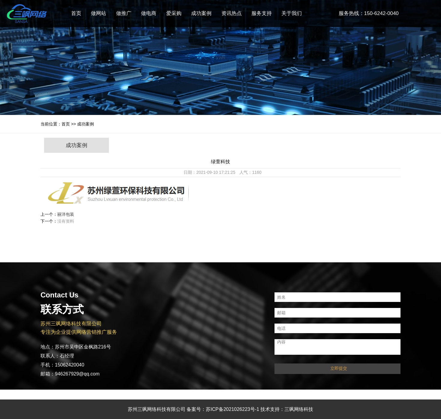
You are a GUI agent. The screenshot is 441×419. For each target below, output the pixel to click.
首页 (76, 13)
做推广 (123, 13)
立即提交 (338, 368)
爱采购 (174, 13)
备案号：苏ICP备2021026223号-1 (223, 409)
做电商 (148, 13)
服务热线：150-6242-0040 (369, 13)
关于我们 (291, 13)
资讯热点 (231, 13)
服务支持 (261, 13)
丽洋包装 (65, 214)
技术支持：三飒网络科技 (286, 409)
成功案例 (201, 13)
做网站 (98, 13)
